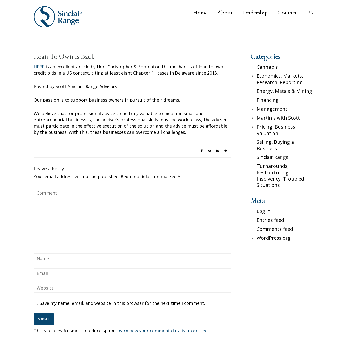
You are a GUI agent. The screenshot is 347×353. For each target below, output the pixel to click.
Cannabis (267, 67)
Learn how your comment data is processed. (162, 330)
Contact (287, 12)
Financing (268, 100)
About (225, 12)
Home (200, 12)
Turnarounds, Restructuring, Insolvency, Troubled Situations (280, 175)
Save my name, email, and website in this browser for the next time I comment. (122, 303)
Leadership (255, 12)
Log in (264, 211)
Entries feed (270, 220)
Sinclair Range (272, 157)
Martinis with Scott (278, 118)
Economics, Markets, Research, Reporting (280, 79)
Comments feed (275, 229)
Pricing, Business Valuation (276, 129)
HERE (39, 66)
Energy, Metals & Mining (284, 91)
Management (272, 109)
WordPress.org (274, 238)
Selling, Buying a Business (275, 145)
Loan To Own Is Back (64, 56)
